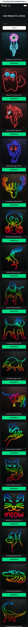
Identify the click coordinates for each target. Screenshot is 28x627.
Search (14, 28)
